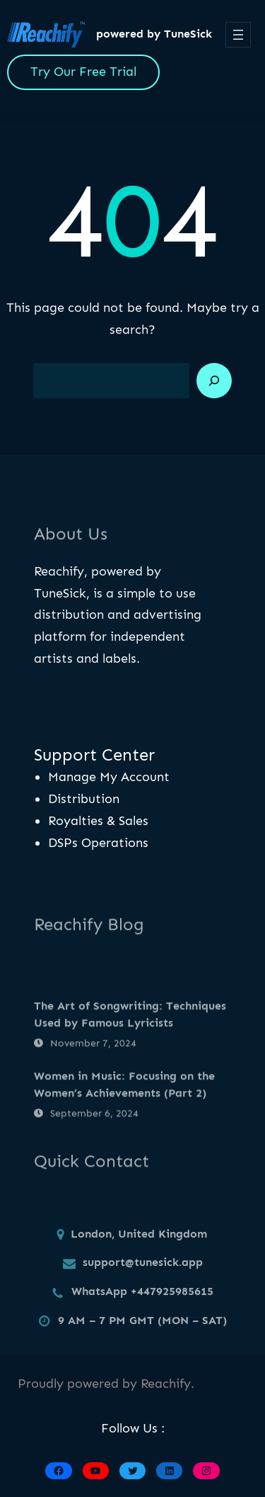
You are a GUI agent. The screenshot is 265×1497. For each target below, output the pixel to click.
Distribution (83, 799)
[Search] (214, 380)
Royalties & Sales (98, 821)
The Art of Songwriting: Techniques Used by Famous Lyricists (130, 1056)
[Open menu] (238, 34)
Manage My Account (109, 777)
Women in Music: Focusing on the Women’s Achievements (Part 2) (124, 1125)
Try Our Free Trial (83, 71)
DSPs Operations (98, 843)
